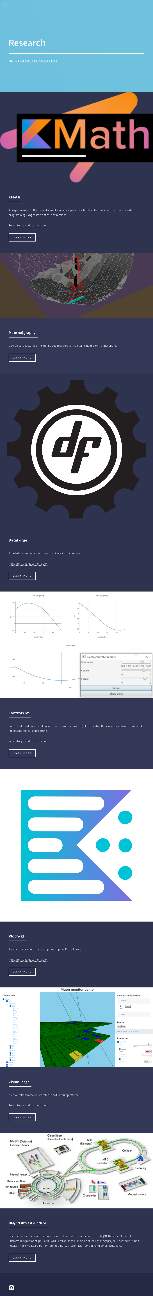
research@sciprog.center (38, 61)
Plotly (68, 949)
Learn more (22, 237)
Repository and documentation (28, 225)
